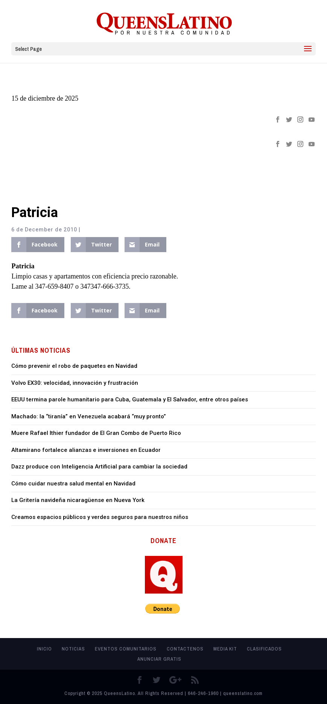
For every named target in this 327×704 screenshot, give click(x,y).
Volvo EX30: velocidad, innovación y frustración (74, 383)
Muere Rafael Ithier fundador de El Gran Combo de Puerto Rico (96, 433)
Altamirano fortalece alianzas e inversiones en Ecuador (86, 450)
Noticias (73, 649)
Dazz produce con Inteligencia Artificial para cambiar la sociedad (99, 466)
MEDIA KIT (225, 649)
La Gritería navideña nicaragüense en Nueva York (77, 500)
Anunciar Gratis (159, 659)
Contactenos (185, 649)
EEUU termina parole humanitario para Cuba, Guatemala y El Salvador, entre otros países (129, 399)
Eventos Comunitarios (126, 649)
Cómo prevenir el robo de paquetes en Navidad (74, 366)
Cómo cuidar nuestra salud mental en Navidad (73, 483)
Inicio (44, 649)
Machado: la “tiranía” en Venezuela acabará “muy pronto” (88, 416)
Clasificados (264, 649)
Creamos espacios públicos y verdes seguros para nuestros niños (99, 517)
